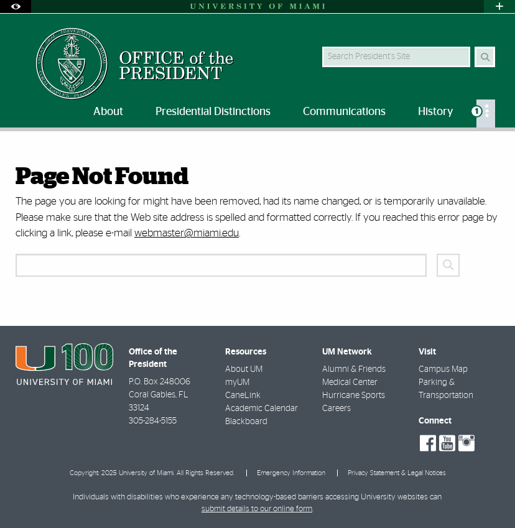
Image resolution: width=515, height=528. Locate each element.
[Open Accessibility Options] (15, 6)
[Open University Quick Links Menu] (499, 6)
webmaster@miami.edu (186, 233)
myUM (237, 382)
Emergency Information (291, 473)
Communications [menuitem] (344, 112)
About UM (243, 369)
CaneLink (243, 395)
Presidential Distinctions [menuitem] (213, 112)
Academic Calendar (261, 408)
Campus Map (443, 369)
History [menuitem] (435, 112)
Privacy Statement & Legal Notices (397, 473)
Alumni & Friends (354, 369)
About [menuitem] (108, 112)
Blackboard (246, 421)
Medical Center (350, 382)
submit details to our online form (257, 509)
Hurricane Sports (353, 395)
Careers (336, 408)
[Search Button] (485, 57)
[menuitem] (485, 113)
